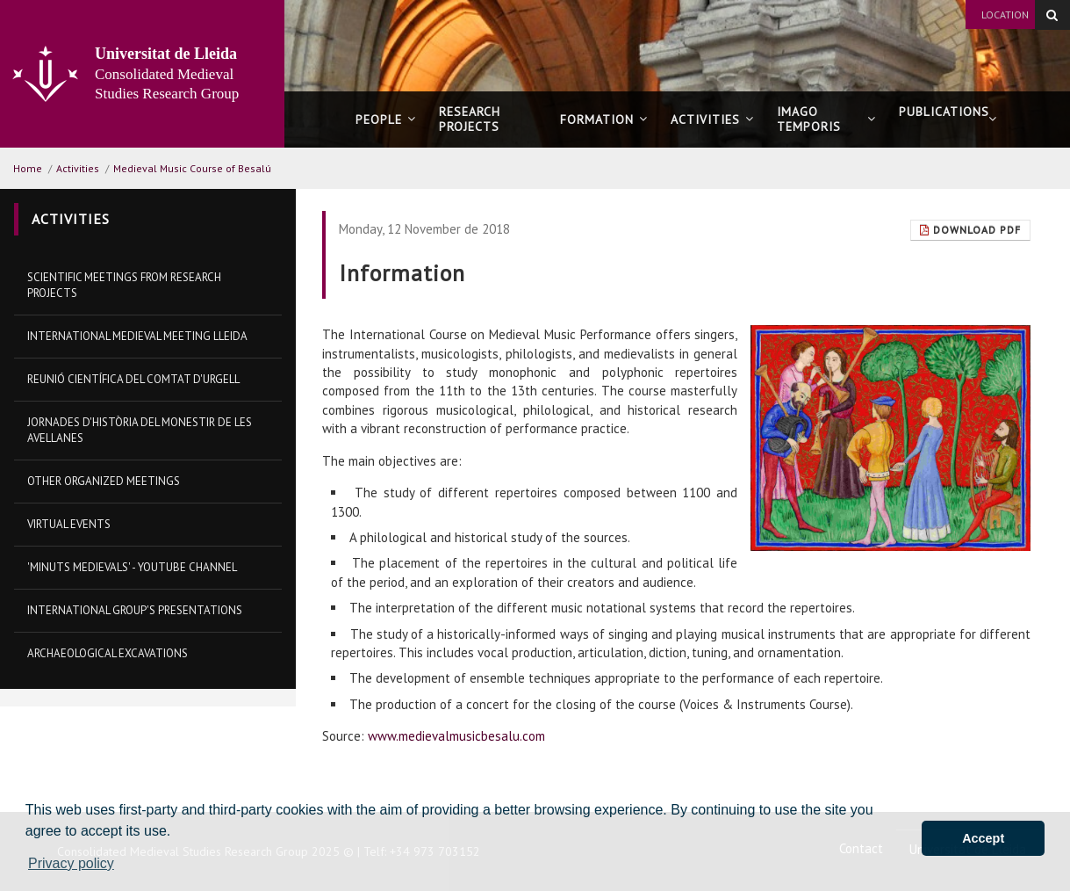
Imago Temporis (826, 119)
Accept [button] (983, 838)
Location (1005, 14)
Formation (604, 119)
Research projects (469, 119)
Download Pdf (970, 229)
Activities (712, 119)
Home (27, 168)
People (385, 119)
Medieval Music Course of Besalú (192, 168)
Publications (948, 119)
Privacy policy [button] (71, 863)
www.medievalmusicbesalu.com (456, 736)
